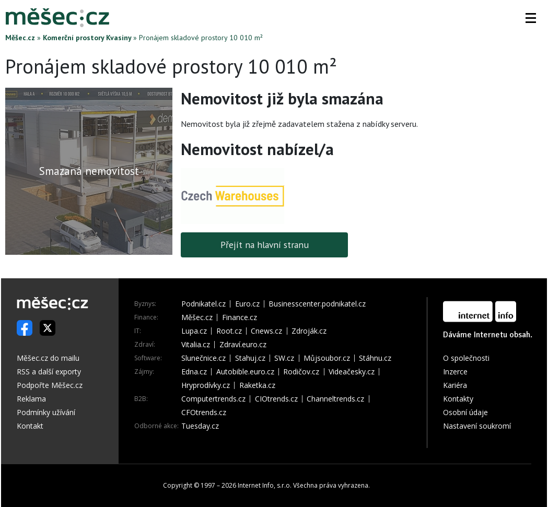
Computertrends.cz (213, 399)
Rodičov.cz (301, 371)
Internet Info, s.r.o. (265, 485)
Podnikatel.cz (203, 304)
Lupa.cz (194, 331)
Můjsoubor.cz (327, 358)
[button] (530, 17)
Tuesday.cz (200, 426)
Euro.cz (247, 304)
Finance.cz (239, 317)
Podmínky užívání (46, 412)
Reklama (31, 399)
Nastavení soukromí (477, 426)
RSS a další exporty (49, 371)
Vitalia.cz (195, 344)
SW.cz (284, 358)
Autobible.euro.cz (245, 371)
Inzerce (455, 371)
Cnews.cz (266, 331)
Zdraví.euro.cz (242, 344)
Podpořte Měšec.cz (50, 385)
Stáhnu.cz (375, 358)
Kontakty (458, 399)
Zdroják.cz (309, 331)
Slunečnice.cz (203, 358)
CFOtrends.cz (203, 412)
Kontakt (30, 426)
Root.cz (229, 331)
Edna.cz (194, 371)
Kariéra (455, 385)
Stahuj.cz (250, 358)
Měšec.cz (20, 37)
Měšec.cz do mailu (48, 358)
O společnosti (466, 358)
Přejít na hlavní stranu (264, 245)
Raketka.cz (257, 385)
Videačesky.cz (352, 371)
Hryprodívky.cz (205, 385)
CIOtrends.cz (276, 399)
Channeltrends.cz (335, 399)
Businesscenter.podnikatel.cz (317, 304)
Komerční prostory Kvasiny (87, 37)
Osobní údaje (465, 412)
